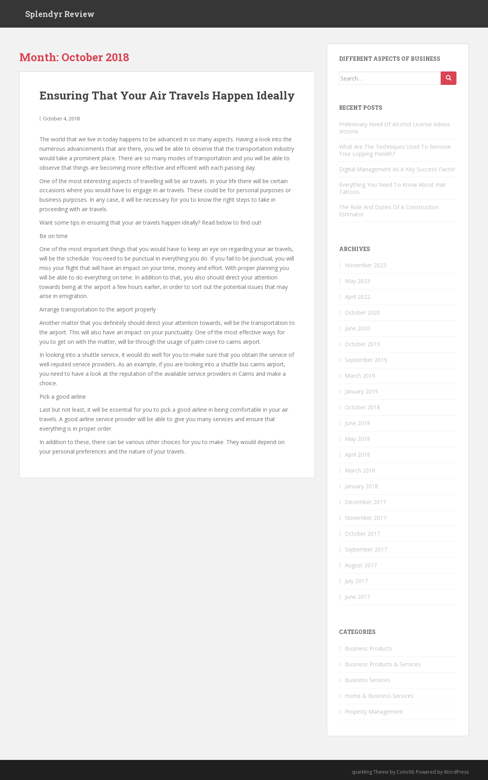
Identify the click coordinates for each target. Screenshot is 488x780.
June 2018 (357, 423)
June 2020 (357, 328)
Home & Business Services (379, 695)
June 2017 (357, 596)
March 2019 (360, 375)
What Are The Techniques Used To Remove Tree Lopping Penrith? (395, 150)
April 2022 (357, 296)
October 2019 (362, 344)
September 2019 (366, 360)
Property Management (374, 711)
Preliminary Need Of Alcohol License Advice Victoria (394, 127)
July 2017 (356, 581)
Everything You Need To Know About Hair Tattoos (392, 188)
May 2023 (357, 281)
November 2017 (365, 517)
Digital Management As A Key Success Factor (397, 169)
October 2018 (362, 407)
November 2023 (365, 265)
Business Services (367, 680)
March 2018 (360, 470)
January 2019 (361, 391)
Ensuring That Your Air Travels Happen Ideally (167, 95)
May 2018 (357, 438)
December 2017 (365, 502)
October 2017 (362, 533)
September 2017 (366, 549)
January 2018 (361, 486)
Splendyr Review (60, 14)
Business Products (368, 648)
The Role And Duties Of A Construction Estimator (389, 210)
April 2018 (357, 454)
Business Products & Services (383, 664)
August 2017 (361, 565)
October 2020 (362, 312)
